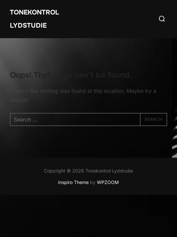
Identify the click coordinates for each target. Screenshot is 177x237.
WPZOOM (108, 182)
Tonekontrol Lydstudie (34, 19)
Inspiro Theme (73, 182)
